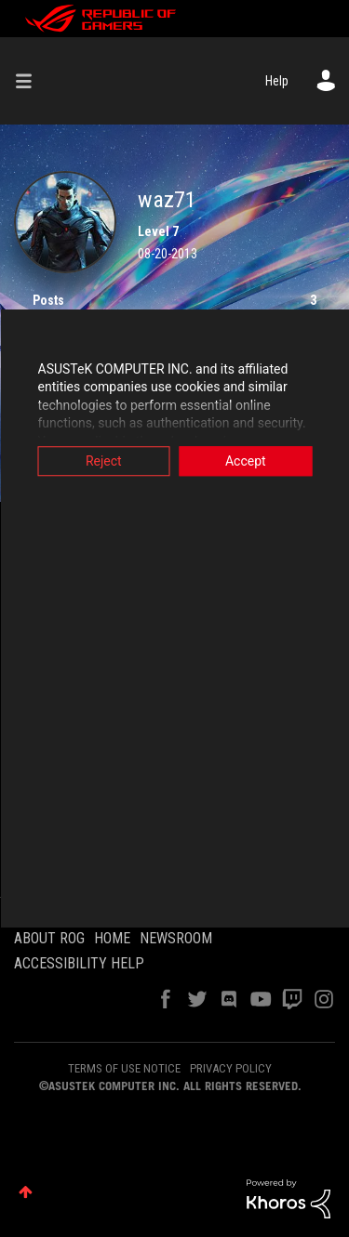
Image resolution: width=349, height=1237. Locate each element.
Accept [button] (245, 461)
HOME (112, 938)
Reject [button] (104, 461)
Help (277, 80)
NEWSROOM (176, 938)
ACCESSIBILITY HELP (79, 963)
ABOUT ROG (49, 938)
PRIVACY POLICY (231, 1068)
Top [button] (25, 1192)
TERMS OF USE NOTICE (124, 1068)
